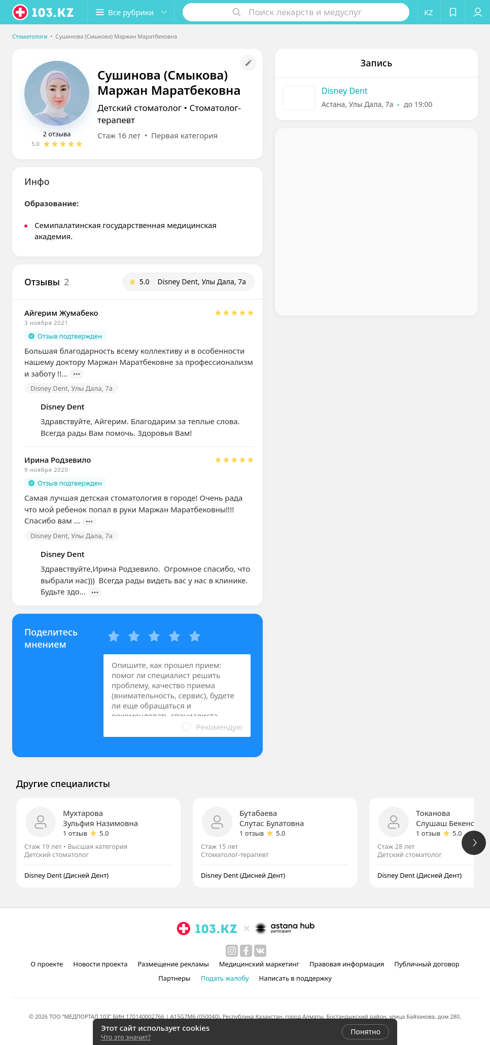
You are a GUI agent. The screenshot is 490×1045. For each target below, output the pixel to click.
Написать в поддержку (295, 978)
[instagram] (232, 951)
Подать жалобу (225, 978)
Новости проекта (100, 963)
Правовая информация (346, 963)
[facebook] (246, 951)
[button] (130, 12)
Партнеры (174, 978)
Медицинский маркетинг (259, 963)
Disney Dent (345, 91)
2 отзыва (57, 134)
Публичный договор (426, 963)
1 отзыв (75, 833)
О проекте (46, 963)
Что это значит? (126, 1036)
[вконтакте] (260, 951)
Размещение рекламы (172, 963)
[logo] (43, 12)
